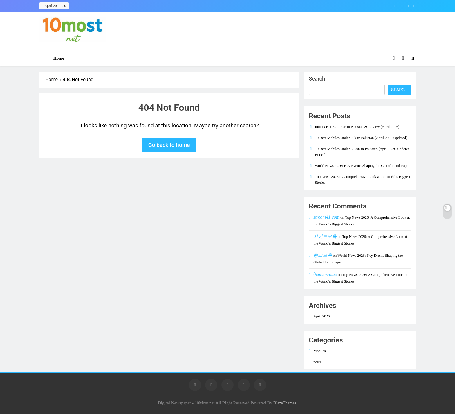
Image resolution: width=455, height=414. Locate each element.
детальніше (325, 274)
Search (317, 79)
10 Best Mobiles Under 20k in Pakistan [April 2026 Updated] (361, 137)
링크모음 (322, 255)
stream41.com (326, 217)
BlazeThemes (284, 403)
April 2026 (321, 316)
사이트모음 (325, 236)
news (317, 362)
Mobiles (319, 351)
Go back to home (169, 145)
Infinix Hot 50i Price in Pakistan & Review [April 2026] (357, 126)
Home (58, 58)
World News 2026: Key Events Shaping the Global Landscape (361, 165)
